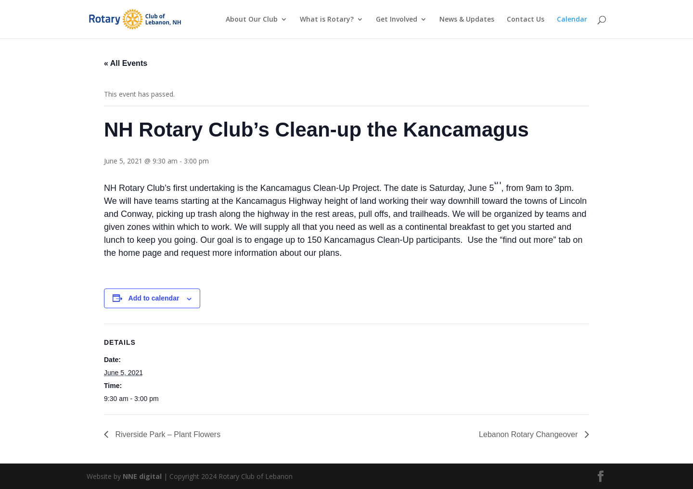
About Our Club (252, 20)
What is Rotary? (327, 20)
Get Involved (396, 20)
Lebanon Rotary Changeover (529, 434)
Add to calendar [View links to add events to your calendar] (154, 298)
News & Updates (466, 20)
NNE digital (142, 476)
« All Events (125, 63)
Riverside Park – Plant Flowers (166, 434)
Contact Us (525, 20)
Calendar (572, 20)
